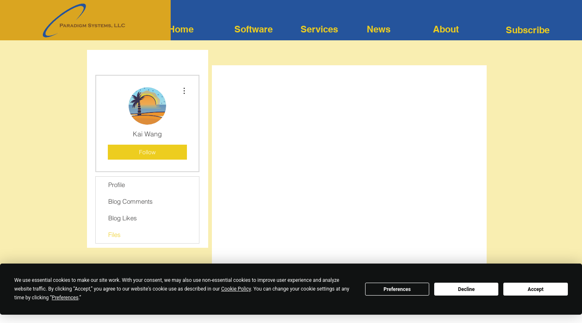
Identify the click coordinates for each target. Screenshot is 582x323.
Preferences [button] (65, 298)
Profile (116, 185)
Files (114, 235)
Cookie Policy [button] (236, 289)
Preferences (397, 289)
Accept (536, 289)
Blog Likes (122, 218)
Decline (466, 289)
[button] (527, 30)
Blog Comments (130, 201)
